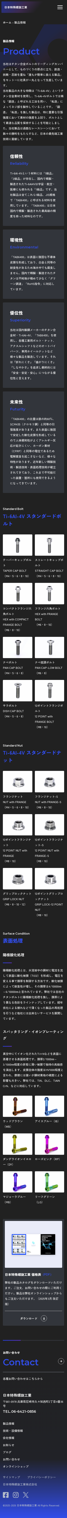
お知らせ (8, 1444)
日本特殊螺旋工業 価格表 (29, 1274)
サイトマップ (11, 1477)
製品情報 (8, 1423)
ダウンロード (33, 1318)
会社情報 (8, 1437)
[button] (60, 7)
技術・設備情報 (13, 1430)
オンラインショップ (16, 1466)
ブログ (7, 1452)
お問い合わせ (11, 1459)
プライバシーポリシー (41, 1477)
